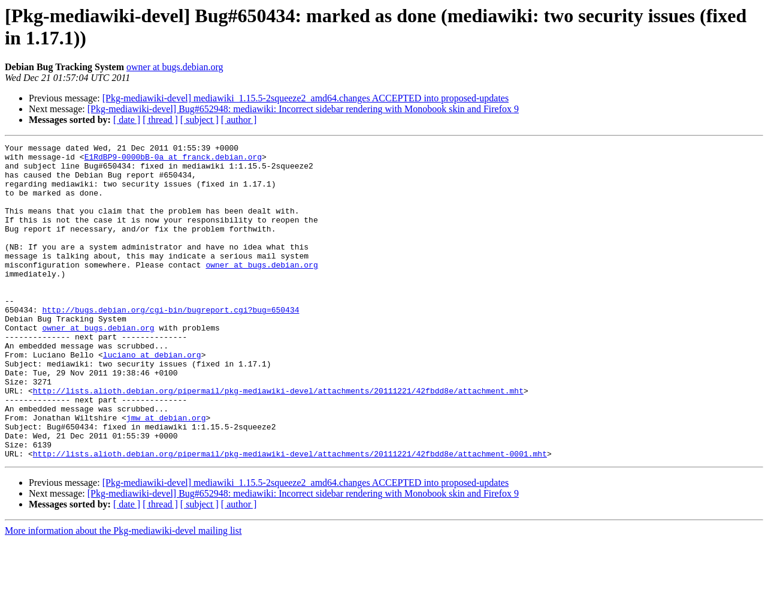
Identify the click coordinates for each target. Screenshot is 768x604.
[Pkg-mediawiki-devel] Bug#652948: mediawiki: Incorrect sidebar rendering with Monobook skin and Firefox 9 (303, 109)
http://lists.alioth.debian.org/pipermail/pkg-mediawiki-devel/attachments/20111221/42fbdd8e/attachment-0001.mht (290, 516)
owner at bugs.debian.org (174, 67)
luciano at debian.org (152, 397)
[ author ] (239, 120)
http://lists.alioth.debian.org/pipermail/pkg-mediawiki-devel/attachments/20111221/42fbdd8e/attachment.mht (278, 440)
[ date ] (126, 120)
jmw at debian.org (166, 473)
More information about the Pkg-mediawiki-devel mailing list (123, 593)
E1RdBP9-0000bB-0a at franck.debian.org (173, 160)
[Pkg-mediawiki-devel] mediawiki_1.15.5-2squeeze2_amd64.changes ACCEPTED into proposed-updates (305, 98)
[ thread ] (160, 120)
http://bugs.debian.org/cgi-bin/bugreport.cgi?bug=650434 (170, 343)
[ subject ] (199, 120)
